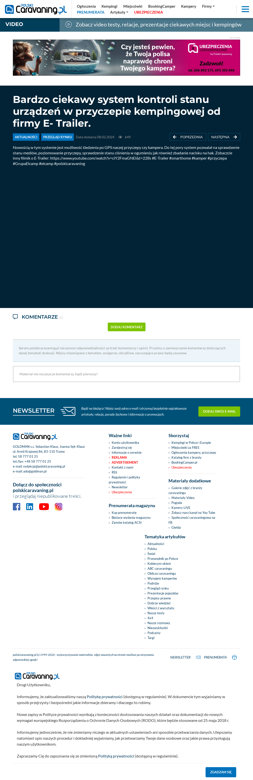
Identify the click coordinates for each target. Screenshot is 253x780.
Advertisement (125, 462)
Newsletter (120, 487)
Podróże (153, 583)
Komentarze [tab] (38, 317)
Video (14, 24)
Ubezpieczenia (122, 492)
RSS (114, 472)
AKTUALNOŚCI (26, 137)
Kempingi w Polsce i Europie (191, 443)
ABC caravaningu (160, 568)
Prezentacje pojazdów (163, 593)
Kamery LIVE (180, 508)
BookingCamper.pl (184, 462)
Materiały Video (182, 498)
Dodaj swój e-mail (219, 411)
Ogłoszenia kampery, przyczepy (193, 452)
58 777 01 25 (28, 456)
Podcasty (154, 633)
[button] (119, 12)
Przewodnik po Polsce (163, 559)
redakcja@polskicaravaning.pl (44, 466)
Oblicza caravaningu (162, 573)
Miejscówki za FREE (185, 447)
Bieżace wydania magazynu (131, 518)
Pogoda (176, 503)
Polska (152, 549)
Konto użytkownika (125, 443)
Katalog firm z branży (186, 457)
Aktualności (156, 544)
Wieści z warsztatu (161, 608)
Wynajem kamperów (162, 578)
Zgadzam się (221, 772)
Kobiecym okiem (159, 564)
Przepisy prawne (159, 598)
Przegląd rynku (158, 588)
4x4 (150, 618)
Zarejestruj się (122, 447)
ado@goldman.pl (34, 471)
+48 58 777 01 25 (37, 461)
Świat (151, 554)
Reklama (119, 457)
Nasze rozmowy (159, 623)
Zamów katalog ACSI (127, 522)
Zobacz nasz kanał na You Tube (193, 513)
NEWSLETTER (34, 410)
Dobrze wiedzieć (159, 603)
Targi (151, 638)
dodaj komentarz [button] (127, 327)
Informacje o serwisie (127, 452)
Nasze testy (156, 613)
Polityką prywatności (116, 756)
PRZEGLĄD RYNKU (57, 137)
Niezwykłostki (158, 628)
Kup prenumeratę (124, 513)
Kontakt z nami (122, 467)
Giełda (176, 527)
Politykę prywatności (105, 696)
